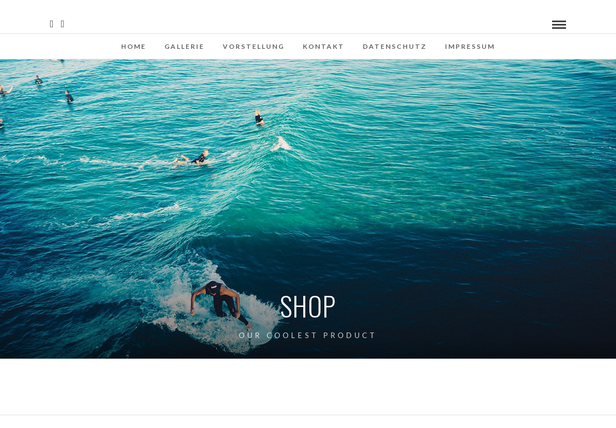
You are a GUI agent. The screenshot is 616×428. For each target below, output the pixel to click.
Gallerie (184, 46)
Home (133, 46)
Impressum (470, 46)
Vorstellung (253, 46)
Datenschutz (395, 46)
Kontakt (323, 46)
